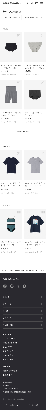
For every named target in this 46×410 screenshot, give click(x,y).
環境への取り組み (11, 371)
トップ (4, 271)
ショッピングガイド (10, 343)
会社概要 (7, 375)
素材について (8, 359)
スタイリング (8, 351)
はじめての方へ (9, 338)
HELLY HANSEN (11, 18)
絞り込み (12, 405)
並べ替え (34, 405)
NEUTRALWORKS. (32, 18)
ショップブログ (8, 355)
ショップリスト (8, 347)
